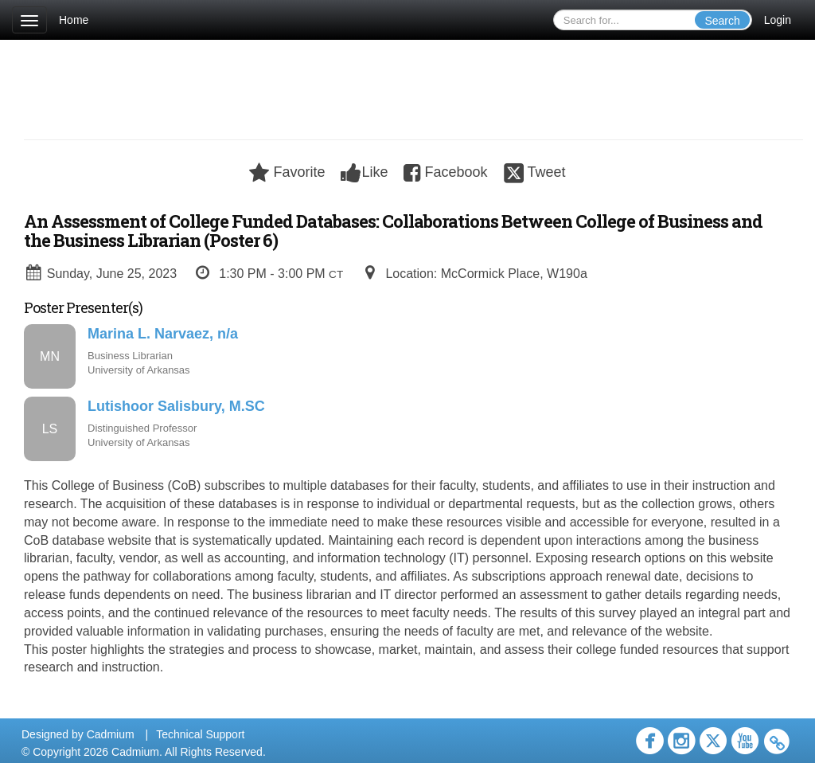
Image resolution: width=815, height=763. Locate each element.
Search (721, 20)
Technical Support (200, 734)
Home (73, 20)
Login (777, 20)
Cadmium (111, 734)
